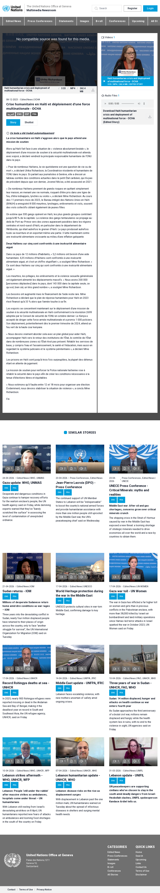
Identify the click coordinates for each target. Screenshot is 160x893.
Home (139, 852)
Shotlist (29, 122)
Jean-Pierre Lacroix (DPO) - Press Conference (75, 485)
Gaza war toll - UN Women (128, 591)
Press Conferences (40, 21)
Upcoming (138, 21)
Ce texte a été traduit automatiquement (32, 133)
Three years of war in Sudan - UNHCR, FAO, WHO (130, 685)
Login (150, 8)
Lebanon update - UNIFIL (126, 775)
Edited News (13, 21)
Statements (66, 21)
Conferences (117, 21)
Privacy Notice (44, 889)
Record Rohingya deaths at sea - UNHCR (25, 685)
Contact (11, 889)
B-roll (99, 21)
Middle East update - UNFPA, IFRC (80, 683)
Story (13, 122)
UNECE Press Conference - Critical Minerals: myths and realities (129, 490)
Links (138, 863)
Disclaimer (141, 874)
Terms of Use (142, 871)
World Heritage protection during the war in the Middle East (79, 593)
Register (132, 8)
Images (84, 21)
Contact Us (141, 867)
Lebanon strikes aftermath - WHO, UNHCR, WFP (22, 777)
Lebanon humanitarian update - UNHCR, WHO (78, 777)
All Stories (113, 874)
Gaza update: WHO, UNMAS (22, 483)
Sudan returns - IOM (16, 591)
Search (139, 856)
